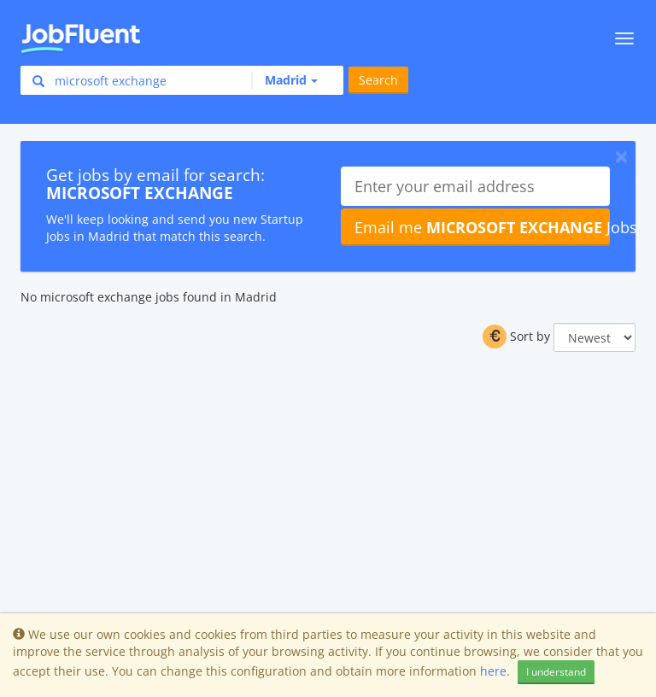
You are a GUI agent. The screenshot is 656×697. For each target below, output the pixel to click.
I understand (556, 672)
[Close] (621, 156)
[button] (284, 80)
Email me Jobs (482, 227)
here (493, 671)
